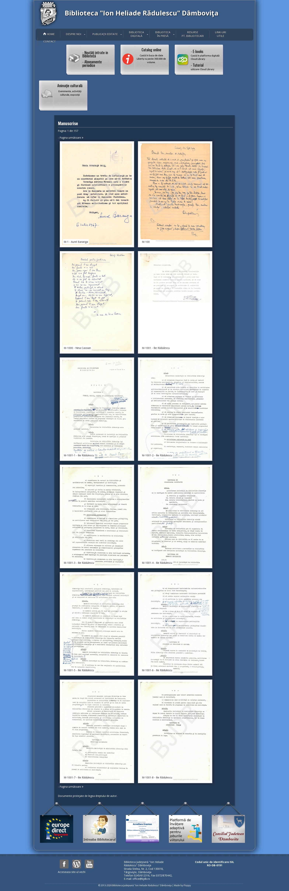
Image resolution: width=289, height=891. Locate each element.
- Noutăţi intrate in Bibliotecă (95, 54)
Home (49, 34)
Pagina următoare (71, 137)
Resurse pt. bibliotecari (193, 34)
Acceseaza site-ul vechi (71, 872)
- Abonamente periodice (92, 63)
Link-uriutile (220, 34)
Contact (49, 41)
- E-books (205, 55)
